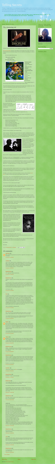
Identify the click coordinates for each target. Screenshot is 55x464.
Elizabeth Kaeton (8, 271)
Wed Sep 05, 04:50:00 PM (10, 452)
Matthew (7, 321)
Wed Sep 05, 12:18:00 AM (10, 392)
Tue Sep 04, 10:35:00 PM (10, 370)
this (16, 369)
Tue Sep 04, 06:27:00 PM (10, 333)
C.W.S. (7, 436)
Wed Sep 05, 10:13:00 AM (10, 425)
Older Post (33, 459)
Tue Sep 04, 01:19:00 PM (10, 274)
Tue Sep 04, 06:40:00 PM (10, 343)
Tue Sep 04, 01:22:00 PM (10, 290)
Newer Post (4, 459)
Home (19, 459)
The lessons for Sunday (7, 50)
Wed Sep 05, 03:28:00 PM (10, 444)
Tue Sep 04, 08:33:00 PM (10, 364)
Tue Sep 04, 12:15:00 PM (10, 257)
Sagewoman (8, 253)
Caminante (7, 260)
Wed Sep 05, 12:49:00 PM (10, 433)
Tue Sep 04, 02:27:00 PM (10, 307)
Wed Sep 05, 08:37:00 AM (10, 399)
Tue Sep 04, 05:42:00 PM (10, 318)
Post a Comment (7, 454)
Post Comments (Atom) (9, 461)
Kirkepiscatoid (8, 380)
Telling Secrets (12, 5)
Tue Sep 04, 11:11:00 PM (9, 377)
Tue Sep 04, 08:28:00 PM (10, 351)
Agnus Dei (25, 109)
